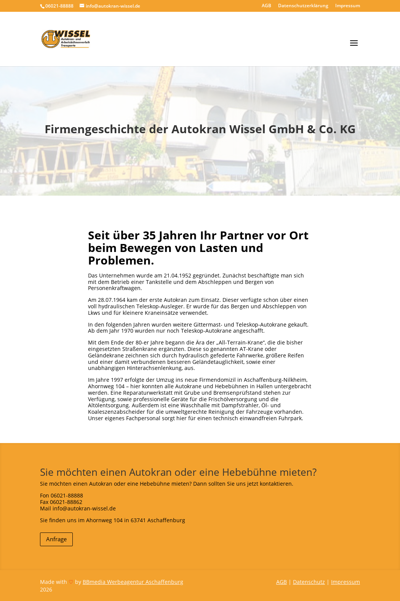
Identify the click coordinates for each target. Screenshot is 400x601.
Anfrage (56, 539)
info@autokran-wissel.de (84, 508)
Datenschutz (309, 581)
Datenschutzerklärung (303, 6)
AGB (266, 6)
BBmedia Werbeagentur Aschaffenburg (133, 581)
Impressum (347, 6)
